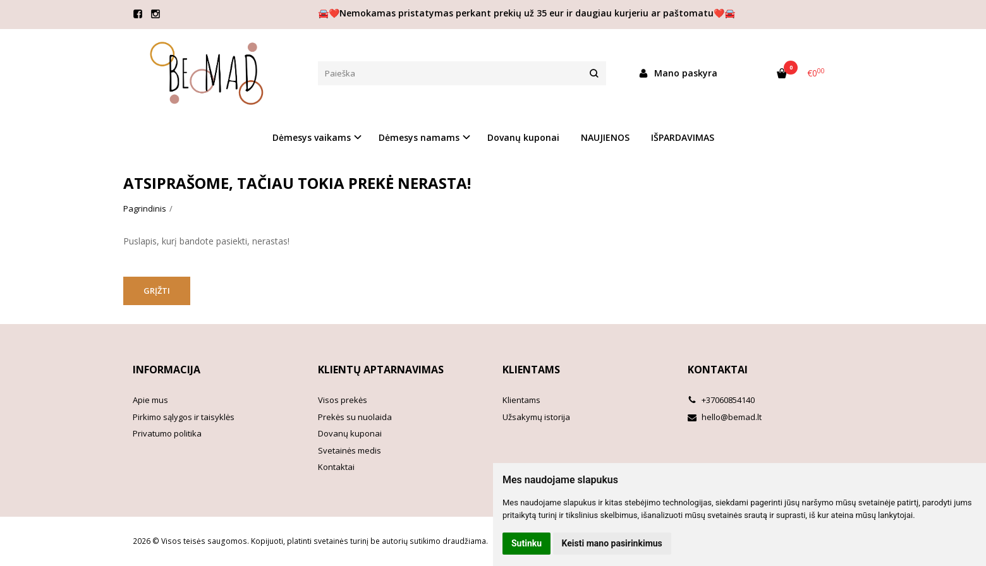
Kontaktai (336, 467)
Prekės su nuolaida (355, 417)
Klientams (531, 369)
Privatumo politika (167, 433)
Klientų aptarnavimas (381, 369)
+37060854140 (721, 400)
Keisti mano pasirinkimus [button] (612, 543)
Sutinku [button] (526, 543)
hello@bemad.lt (725, 417)
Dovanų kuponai (523, 137)
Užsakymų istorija (536, 417)
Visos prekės (342, 400)
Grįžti (156, 290)
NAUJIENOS (605, 137)
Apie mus (150, 400)
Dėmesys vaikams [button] (311, 137)
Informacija (166, 369)
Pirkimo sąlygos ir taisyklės (183, 417)
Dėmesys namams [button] (419, 137)
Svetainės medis (349, 450)
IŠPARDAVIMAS (682, 137)
